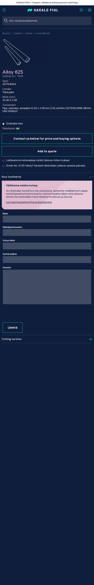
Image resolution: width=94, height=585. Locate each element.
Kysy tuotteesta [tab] (11, 176)
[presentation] (28, 313)
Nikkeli (29, 33)
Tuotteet (18, 33)
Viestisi (47, 285)
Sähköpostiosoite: (47, 231)
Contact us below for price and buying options (47, 138)
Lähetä (12, 327)
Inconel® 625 (43, 33)
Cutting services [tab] (12, 339)
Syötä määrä (47, 258)
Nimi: (47, 218)
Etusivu (6, 33)
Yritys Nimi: (47, 244)
